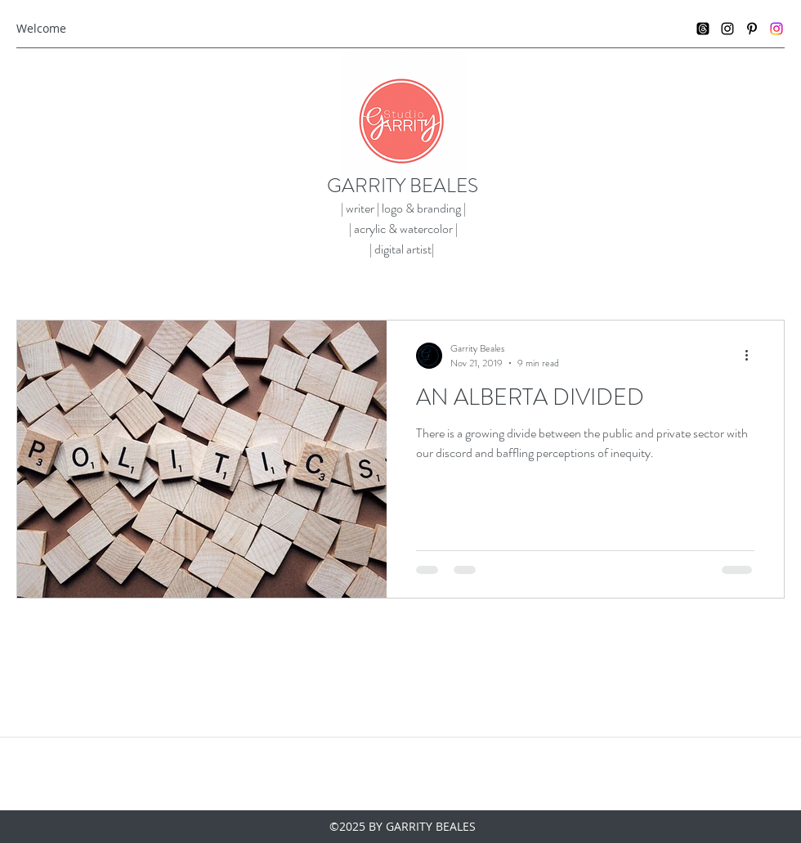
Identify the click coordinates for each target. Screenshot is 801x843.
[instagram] (727, 28)
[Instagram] (776, 28)
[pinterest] (752, 28)
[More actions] (752, 355)
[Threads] (703, 28)
